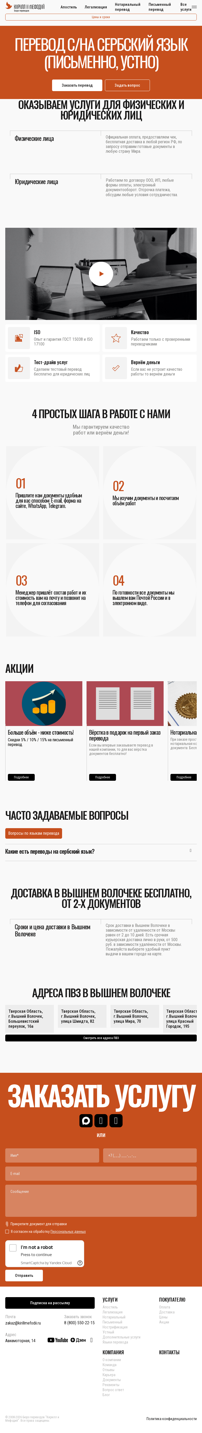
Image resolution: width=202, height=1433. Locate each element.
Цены (163, 1317)
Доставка (167, 1312)
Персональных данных (68, 1231)
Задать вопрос (127, 85)
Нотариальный (114, 1317)
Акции (164, 1322)
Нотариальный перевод (127, 7)
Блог (106, 1395)
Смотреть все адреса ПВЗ (101, 1038)
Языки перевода (115, 1342)
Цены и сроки (101, 17)
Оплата (164, 1307)
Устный (108, 1332)
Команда (110, 1365)
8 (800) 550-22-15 (79, 1323)
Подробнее (21, 777)
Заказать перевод (77, 85)
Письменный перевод (160, 7)
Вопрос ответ (113, 1390)
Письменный (112, 1322)
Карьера (109, 1375)
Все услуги (185, 7)
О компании (112, 1360)
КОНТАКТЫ (169, 1352)
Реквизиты (111, 1385)
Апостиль (68, 7)
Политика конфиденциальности (172, 1419)
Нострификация (115, 1327)
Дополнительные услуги (121, 1337)
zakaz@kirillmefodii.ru (23, 1323)
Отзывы (108, 1370)
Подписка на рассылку (50, 1303)
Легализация (96, 7)
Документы (112, 1380)
